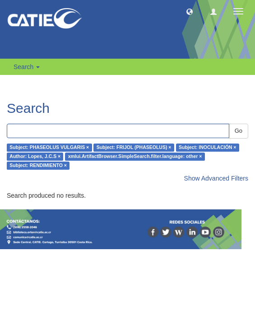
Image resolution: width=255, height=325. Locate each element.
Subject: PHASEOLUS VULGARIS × (49, 147)
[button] (189, 11)
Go (238, 130)
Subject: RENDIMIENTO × (38, 165)
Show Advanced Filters (216, 178)
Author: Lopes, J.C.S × (34, 156)
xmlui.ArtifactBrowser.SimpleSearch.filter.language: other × (135, 156)
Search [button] (27, 66)
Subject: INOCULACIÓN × (207, 147)
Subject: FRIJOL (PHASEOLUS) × (134, 147)
